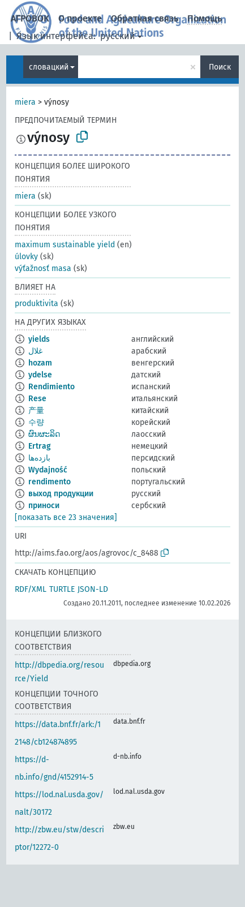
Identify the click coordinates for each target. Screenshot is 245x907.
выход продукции (60, 493)
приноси (43, 505)
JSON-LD (93, 589)
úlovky (26, 256)
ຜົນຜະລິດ (44, 434)
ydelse (40, 375)
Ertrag (39, 446)
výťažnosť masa (43, 268)
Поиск (220, 67)
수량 (36, 422)
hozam (40, 363)
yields (39, 339)
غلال (35, 351)
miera (25, 102)
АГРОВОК (30, 18)
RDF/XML (30, 589)
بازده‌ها (39, 458)
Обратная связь (144, 18)
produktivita (36, 303)
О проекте (80, 18)
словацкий (48, 67)
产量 (36, 410)
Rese (37, 398)
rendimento (49, 482)
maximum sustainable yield (65, 245)
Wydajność (47, 470)
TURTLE (62, 589)
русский (117, 36)
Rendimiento (51, 387)
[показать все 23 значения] (66, 517)
